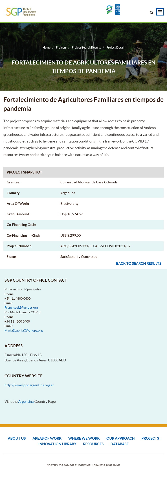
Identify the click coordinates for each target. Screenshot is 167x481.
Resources (93, 444)
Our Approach (120, 438)
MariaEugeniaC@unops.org (23, 330)
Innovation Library (57, 444)
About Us (17, 438)
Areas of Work (47, 438)
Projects (150, 438)
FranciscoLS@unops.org (21, 307)
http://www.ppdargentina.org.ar (29, 385)
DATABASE (119, 444)
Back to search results (138, 263)
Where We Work (84, 438)
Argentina (26, 401)
